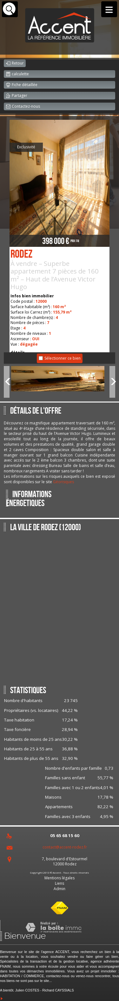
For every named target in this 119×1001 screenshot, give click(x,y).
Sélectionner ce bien (62, 358)
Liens (59, 883)
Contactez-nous (23, 106)
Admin (59, 888)
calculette (17, 74)
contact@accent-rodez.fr (65, 847)
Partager (16, 95)
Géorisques (63, 481)
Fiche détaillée (21, 85)
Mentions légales (59, 878)
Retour (15, 63)
